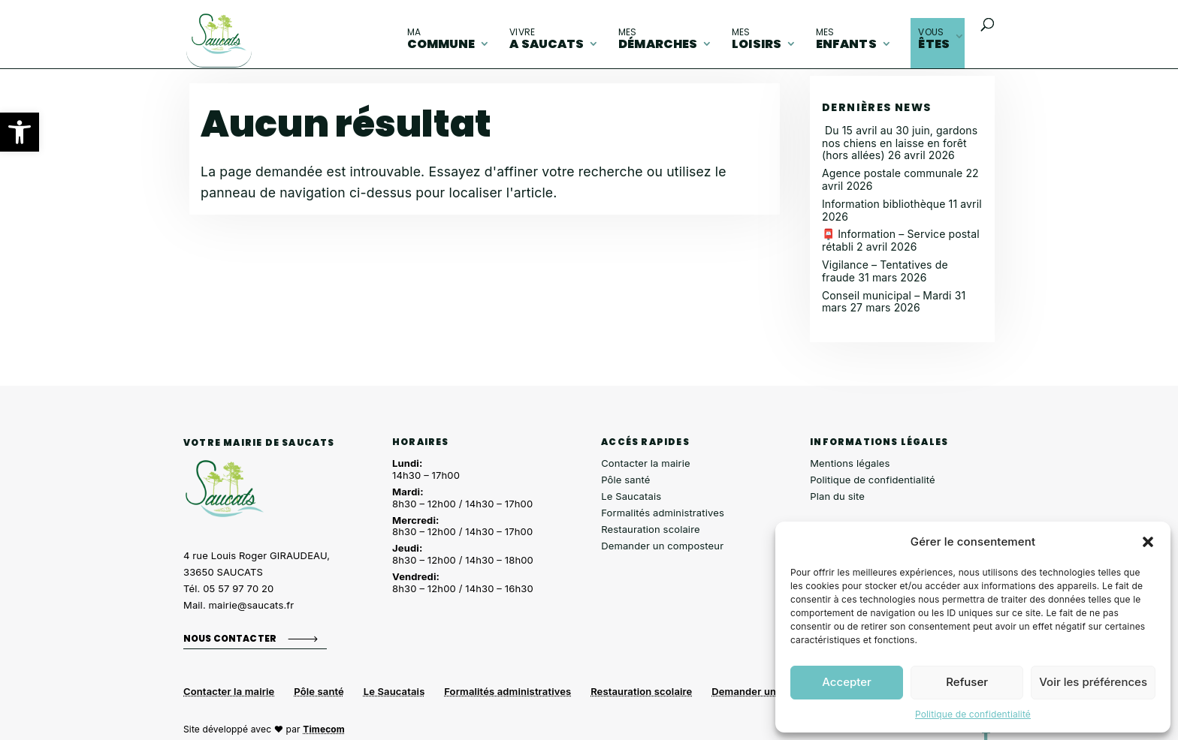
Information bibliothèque (884, 203)
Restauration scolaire (650, 529)
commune (441, 39)
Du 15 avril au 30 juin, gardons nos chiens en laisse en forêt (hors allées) (899, 143)
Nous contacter (229, 638)
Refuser (967, 682)
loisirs (756, 39)
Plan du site (837, 496)
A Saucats (546, 39)
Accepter (846, 682)
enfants (846, 39)
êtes (934, 39)
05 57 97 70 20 (238, 588)
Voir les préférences (1093, 682)
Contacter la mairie (645, 463)
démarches (657, 39)
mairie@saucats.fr (251, 605)
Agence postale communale (892, 173)
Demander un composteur (662, 546)
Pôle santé (625, 480)
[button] (19, 132)
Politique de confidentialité (973, 714)
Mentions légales (850, 463)
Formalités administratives (662, 513)
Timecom (324, 729)
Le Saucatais (631, 496)
